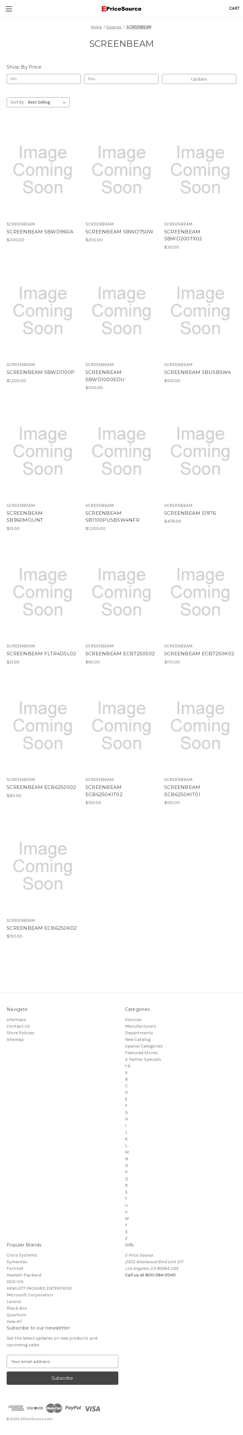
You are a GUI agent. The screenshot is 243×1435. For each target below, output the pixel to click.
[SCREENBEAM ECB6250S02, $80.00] (43, 726)
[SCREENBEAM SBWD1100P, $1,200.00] (43, 311)
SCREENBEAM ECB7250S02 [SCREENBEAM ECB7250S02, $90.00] (120, 654)
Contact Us (18, 1026)
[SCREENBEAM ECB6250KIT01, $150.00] (200, 726)
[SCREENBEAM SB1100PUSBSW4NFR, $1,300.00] (121, 451)
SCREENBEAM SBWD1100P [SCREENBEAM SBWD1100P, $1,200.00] (40, 372)
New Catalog (138, 1039)
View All (14, 1321)
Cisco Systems (22, 1255)
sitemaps (16, 1019)
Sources (133, 1019)
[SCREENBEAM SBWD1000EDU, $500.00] (121, 311)
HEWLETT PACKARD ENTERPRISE (39, 1288)
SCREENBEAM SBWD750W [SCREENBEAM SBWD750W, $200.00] (119, 232)
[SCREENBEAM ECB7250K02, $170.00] (200, 592)
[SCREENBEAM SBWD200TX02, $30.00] (200, 170)
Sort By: (17, 102)
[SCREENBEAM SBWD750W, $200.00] (121, 170)
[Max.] (121, 79)
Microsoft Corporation (30, 1295)
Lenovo (14, 1301)
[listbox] (48, 102)
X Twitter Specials (143, 1059)
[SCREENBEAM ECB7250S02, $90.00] (121, 592)
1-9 (127, 1066)
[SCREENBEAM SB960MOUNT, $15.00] (43, 451)
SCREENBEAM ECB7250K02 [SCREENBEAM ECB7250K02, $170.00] (199, 654)
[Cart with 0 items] (234, 8)
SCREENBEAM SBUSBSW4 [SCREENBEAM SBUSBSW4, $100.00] (197, 372)
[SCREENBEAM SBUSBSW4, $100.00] (200, 311)
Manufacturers (140, 1026)
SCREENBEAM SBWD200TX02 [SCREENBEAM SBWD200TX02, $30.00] (183, 235)
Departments (139, 1033)
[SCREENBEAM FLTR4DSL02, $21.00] (43, 592)
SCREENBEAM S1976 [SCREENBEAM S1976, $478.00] (190, 513)
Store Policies (20, 1033)
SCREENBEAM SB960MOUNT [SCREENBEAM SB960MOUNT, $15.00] (25, 516)
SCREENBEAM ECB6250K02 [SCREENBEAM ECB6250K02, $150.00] (42, 928)
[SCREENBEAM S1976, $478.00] (200, 451)
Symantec (17, 1261)
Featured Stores (141, 1052)
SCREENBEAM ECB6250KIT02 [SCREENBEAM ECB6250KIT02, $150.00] (103, 790)
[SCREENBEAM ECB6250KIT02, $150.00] (121, 726)
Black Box (17, 1308)
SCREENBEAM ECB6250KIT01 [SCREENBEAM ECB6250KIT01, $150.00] (182, 790)
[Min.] (44, 79)
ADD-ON (15, 1281)
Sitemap (15, 1039)
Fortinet (15, 1268)
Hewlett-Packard (24, 1275)
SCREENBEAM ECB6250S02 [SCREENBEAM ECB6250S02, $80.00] (41, 787)
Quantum (16, 1315)
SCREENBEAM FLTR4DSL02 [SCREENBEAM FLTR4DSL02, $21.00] (41, 654)
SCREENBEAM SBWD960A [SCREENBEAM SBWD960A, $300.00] (40, 232)
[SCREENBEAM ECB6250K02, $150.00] (43, 866)
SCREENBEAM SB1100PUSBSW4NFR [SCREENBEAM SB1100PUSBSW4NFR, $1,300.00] (112, 516)
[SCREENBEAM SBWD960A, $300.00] (43, 170)
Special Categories (144, 1046)
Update (199, 78)
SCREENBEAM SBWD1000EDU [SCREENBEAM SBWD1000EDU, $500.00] (105, 375)
